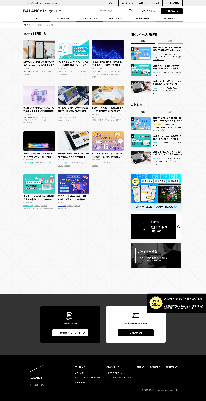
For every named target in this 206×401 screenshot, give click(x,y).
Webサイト (118, 74)
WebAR (111, 74)
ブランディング (28, 120)
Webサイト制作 (81, 382)
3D (37, 71)
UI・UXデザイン (62, 208)
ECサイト (42, 71)
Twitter (163, 57)
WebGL (105, 74)
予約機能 (44, 205)
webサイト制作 (62, 71)
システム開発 (27, 71)
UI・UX (77, 71)
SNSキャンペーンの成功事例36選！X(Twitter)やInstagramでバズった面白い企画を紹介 (167, 48)
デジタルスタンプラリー (115, 373)
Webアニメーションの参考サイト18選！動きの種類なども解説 (167, 67)
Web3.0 (94, 77)
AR (34, 71)
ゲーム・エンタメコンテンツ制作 (87, 377)
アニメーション (157, 91)
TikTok (169, 57)
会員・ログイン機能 (29, 208)
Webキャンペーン (109, 163)
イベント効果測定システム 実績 (118, 377)
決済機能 (26, 74)
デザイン (71, 71)
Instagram (156, 57)
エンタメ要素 (177, 57)
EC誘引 (48, 71)
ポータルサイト (62, 74)
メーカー (156, 93)
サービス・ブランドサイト (76, 117)
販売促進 (77, 205)
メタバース (98, 74)
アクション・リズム (158, 59)
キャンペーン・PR (97, 163)
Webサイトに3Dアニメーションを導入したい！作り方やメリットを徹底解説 (167, 82)
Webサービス (27, 123)
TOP (25, 24)
